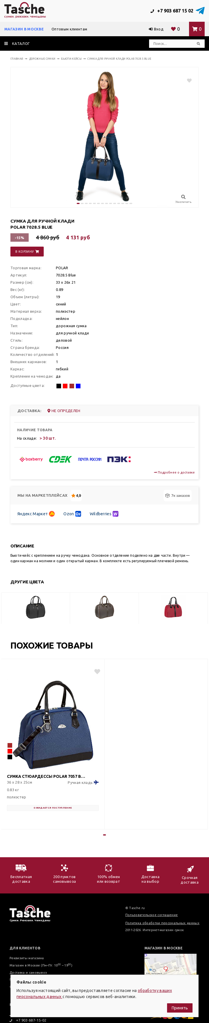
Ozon (72, 514)
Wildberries (104, 514)
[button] (78, 203)
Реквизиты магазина (27, 958)
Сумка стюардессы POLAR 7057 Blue (47, 776)
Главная (16, 58)
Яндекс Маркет (36, 514)
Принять (180, 1008)
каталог (17, 43)
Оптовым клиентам (69, 29)
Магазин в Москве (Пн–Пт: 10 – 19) (41, 965)
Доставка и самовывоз (28, 972)
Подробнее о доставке (174, 472)
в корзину (27, 251)
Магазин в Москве (24, 29)
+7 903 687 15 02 (172, 10)
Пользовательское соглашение (151, 915)
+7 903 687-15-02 (28, 1020)
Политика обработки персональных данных (162, 923)
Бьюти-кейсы (71, 58)
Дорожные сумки (42, 58)
